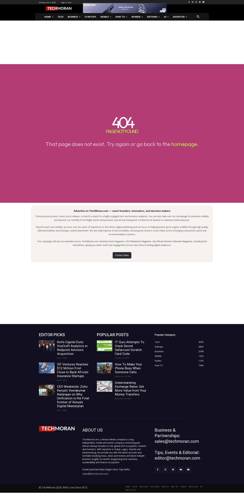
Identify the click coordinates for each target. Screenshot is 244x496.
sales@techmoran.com (95, 473)
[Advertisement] (122, 42)
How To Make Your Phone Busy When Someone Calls (128, 368)
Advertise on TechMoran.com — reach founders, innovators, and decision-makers (122, 211)
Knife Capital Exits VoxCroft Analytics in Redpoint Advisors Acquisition (72, 348)
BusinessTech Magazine (112, 241)
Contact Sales (122, 255)
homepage (184, 144)
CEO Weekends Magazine (138, 241)
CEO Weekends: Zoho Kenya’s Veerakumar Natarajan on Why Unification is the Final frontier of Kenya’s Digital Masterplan (73, 396)
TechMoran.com (90, 241)
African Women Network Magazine (174, 241)
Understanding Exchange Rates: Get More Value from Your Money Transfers (130, 388)
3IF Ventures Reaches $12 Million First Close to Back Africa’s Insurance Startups (72, 370)
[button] (198, 17)
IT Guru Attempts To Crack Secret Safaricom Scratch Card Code (129, 348)
